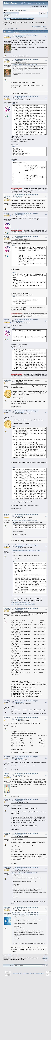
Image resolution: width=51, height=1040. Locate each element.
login (19, 10)
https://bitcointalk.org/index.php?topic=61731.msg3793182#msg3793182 (23, 603)
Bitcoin (15, 22)
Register (26, 18)
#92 (46, 609)
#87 (46, 321)
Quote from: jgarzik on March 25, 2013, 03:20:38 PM (24, 520)
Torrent (6, 16)
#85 (46, 214)
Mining (20, 22)
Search (17, 18)
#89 (46, 412)
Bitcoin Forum (7, 22)
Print (45, 28)
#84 (46, 196)
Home (7, 18)
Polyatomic (7, 867)
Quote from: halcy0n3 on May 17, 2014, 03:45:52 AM (24, 872)
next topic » (43, 26)
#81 (46, 36)
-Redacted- (7, 195)
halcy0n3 (7, 717)
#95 (46, 758)
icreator (6, 96)
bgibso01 (7, 907)
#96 (46, 775)
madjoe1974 (8, 380)
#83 (46, 98)
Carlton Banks (6, 774)
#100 (46, 909)
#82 (46, 60)
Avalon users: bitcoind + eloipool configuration (21, 958)
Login (21, 18)
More (31, 18)
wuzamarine (8, 608)
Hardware (26, 22)
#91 (46, 546)
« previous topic (35, 26)
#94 (46, 719)
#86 (46, 237)
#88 (46, 381)
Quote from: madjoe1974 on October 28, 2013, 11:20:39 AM (26, 550)
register (24, 10)
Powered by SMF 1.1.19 (19, 973)
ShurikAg (7, 701)
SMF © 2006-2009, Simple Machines (35, 973)
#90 (46, 516)
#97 (46, 800)
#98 (46, 834)
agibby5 (6, 514)
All (16, 28)
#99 (46, 868)
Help (12, 18)
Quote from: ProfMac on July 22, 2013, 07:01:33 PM (24, 64)
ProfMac (6, 35)
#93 (46, 702)
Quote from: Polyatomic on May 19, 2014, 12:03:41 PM (25, 912)
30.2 (10, 15)
